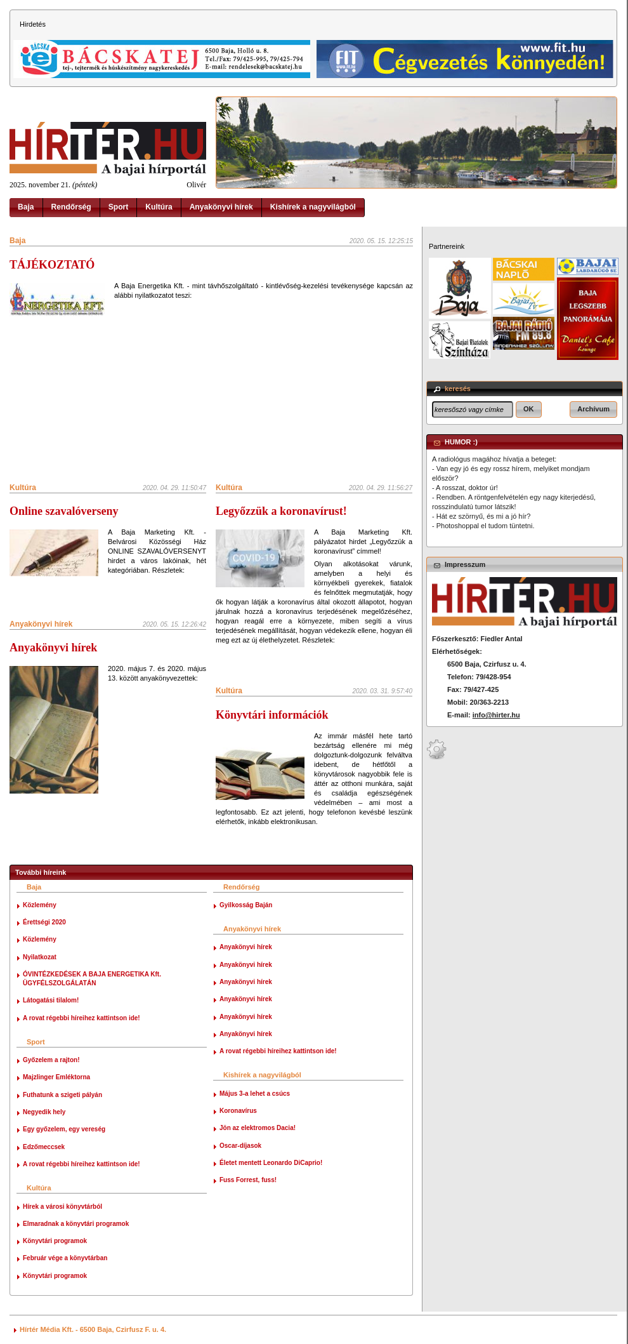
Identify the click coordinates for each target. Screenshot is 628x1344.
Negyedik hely (44, 1111)
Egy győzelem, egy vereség (64, 1129)
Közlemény (39, 905)
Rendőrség (71, 207)
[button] (529, 409)
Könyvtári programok (55, 1240)
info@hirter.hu (496, 715)
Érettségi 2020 (44, 922)
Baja (26, 207)
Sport (118, 207)
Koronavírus (238, 1110)
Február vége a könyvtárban (65, 1257)
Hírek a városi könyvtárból (62, 1206)
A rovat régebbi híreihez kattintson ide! (81, 1018)
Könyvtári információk (272, 715)
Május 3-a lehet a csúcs (254, 1093)
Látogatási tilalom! (51, 1000)
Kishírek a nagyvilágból (313, 207)
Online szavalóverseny (64, 511)
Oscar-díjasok (240, 1145)
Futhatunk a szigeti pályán (62, 1094)
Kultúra (158, 207)
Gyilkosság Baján (245, 905)
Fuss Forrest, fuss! (248, 1179)
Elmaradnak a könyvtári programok (76, 1223)
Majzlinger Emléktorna (56, 1077)
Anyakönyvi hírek (221, 207)
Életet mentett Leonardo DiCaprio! (270, 1162)
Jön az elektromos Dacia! (257, 1127)
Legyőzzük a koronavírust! (281, 511)
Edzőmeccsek (44, 1146)
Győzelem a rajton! (51, 1059)
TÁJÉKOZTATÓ (52, 264)
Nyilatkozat (39, 957)
